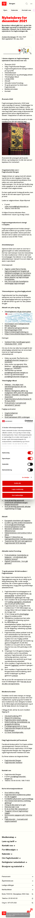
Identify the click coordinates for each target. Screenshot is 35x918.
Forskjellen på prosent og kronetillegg (19, 799)
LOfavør (15, 676)
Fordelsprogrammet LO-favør (16, 726)
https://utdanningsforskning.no (16, 332)
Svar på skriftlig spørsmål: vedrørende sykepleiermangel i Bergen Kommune (16, 502)
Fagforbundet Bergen (13, 760)
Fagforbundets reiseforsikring (16, 720)
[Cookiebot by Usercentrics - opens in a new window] (25, 421)
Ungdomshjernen (11, 413)
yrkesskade (26, 602)
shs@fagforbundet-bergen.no (16, 360)
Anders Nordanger (9, 37)
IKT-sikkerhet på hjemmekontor (16, 328)
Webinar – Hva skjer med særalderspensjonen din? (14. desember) (15, 387)
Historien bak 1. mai (12, 807)
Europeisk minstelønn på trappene (17, 520)
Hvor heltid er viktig (12, 792)
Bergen (12, 4)
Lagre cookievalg (17, 489)
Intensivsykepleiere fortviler (15, 527)
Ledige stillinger (17, 885)
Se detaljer (25, 477)
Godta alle (17, 483)
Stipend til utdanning (13, 718)
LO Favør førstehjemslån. (14, 732)
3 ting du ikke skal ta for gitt (15, 805)
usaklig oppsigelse (15, 602)
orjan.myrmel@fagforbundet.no (16, 206)
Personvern (17, 877)
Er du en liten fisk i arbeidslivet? (16, 809)
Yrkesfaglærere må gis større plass (19, 317)
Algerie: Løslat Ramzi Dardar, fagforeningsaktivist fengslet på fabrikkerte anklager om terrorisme (18, 271)
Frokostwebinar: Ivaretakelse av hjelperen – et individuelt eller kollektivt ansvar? (16, 557)
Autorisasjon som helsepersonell (17, 324)
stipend (10, 620)
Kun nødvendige (17, 495)
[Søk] (26, 4)
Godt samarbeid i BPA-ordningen (17, 417)
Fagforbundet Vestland (13, 762)
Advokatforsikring (11, 716)
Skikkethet (9, 415)
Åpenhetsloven (17, 881)
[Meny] (31, 4)
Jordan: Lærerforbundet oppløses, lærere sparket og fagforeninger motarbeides (17, 277)
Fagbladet (15, 665)
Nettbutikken (17, 890)
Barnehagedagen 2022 (13, 330)
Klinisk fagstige (10, 326)
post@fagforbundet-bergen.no (16, 372)
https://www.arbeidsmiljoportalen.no (18, 334)
